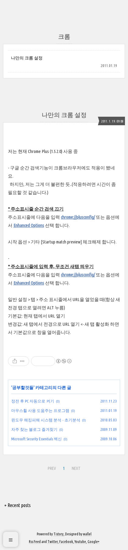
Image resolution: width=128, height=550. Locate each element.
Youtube (80, 542)
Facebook (66, 542)
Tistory (59, 534)
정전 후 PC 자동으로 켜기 (32, 401)
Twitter (52, 542)
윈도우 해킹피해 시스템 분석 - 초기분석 (45, 420)
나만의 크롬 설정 (27, 57)
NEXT (76, 468)
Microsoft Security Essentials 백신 (36, 439)
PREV (52, 468)
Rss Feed (35, 542)
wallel (87, 534)
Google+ (93, 542)
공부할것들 (22, 387)
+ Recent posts (17, 505)
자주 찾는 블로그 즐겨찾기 (34, 429)
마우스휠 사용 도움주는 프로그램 (40, 410)
